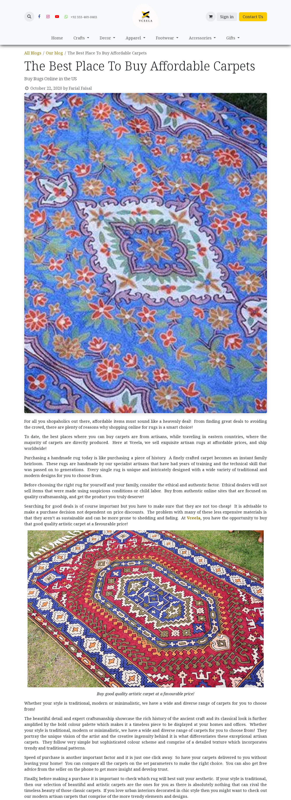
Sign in (227, 16)
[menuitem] (57, 38)
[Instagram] (48, 17)
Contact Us (253, 16)
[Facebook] (39, 17)
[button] (29, 17)
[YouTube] (57, 17)
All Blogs (32, 53)
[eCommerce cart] (211, 17)
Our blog (54, 53)
